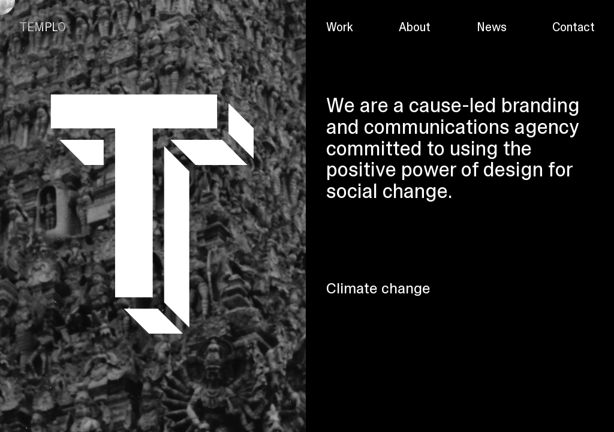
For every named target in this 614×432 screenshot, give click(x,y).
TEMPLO (42, 27)
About (415, 27)
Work (339, 27)
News (492, 27)
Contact (573, 27)
